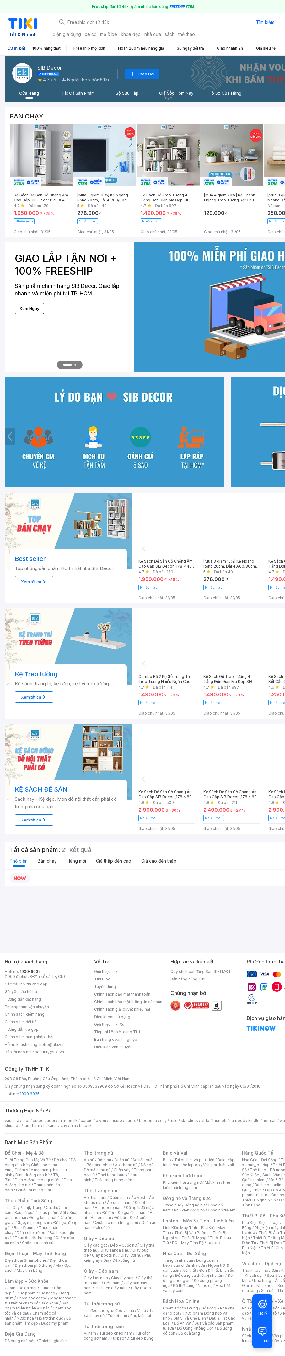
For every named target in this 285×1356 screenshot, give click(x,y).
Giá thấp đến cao (113, 861)
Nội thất (189, 1270)
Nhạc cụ (205, 1285)
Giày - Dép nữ (99, 1238)
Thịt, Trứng (33, 1207)
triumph (219, 1120)
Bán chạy (47, 861)
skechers (189, 1120)
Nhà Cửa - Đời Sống (184, 1253)
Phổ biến (19, 861)
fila (73, 1125)
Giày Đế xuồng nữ (119, 1260)
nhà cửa (152, 34)
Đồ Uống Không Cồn (195, 1328)
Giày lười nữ (131, 1255)
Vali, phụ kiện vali (218, 1164)
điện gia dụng (67, 34)
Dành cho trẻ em (31, 1232)
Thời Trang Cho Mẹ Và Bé (28, 1159)
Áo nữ (89, 1159)
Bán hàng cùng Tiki (187, 979)
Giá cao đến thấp (158, 861)
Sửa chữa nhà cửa (189, 1265)
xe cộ (90, 34)
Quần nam (119, 1197)
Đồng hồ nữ (194, 1205)
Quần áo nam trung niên (116, 1222)
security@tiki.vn (49, 1052)
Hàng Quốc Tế (257, 1153)
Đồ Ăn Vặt (182, 1323)
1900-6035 (30, 971)
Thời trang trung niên (113, 1180)
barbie (87, 1120)
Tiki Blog (102, 979)
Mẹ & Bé (276, 1180)
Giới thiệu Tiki (106, 971)
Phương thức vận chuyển (27, 1006)
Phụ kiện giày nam (111, 1288)
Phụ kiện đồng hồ (189, 1210)
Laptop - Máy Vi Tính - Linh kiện (198, 1220)
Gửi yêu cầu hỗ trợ (21, 991)
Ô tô (273, 1313)
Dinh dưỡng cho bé (32, 1174)
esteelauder (44, 1120)
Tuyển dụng (105, 986)
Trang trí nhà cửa (178, 1260)
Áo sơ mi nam (119, 1202)
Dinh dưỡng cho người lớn (38, 1180)
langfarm (32, 1125)
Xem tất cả (34, 582)
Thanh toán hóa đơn (260, 1270)
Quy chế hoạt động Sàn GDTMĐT (200, 971)
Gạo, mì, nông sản (34, 1222)
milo (174, 1120)
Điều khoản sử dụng (112, 1016)
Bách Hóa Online (181, 1301)
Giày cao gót (95, 1245)
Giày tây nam (123, 1278)
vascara (12, 1120)
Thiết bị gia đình (53, 1340)
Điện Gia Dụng (20, 1334)
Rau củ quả (24, 1212)
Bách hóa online (269, 1185)
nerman (270, 1120)
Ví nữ (141, 1310)
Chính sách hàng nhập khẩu (30, 1037)
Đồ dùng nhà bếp (20, 1340)
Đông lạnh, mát (42, 1217)
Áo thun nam (95, 1197)
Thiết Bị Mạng (194, 1237)
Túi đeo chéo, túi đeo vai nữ (109, 1310)
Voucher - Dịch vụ (261, 1263)
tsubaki (86, 1125)
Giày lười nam (96, 1278)
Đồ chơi (60, 1159)
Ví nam (90, 1333)
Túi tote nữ (117, 1315)
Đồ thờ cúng (184, 1285)
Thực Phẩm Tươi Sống (28, 1200)
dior (26, 1120)
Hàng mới (76, 861)
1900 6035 (30, 1093)
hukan (48, 1125)
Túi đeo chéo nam (115, 1333)
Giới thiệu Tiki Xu (109, 1024)
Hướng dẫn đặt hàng (23, 999)
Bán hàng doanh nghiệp (115, 1039)
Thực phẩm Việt (52, 1212)
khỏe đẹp (131, 34)
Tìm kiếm (265, 22)
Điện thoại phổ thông (33, 1265)
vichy (62, 1125)
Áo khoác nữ (126, 1164)
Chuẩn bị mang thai (33, 1190)
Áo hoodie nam (109, 1207)
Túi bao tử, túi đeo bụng (131, 1338)
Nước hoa (25, 1318)
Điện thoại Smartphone (25, 1260)
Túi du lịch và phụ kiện (194, 1159)
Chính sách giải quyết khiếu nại (122, 1009)
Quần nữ (121, 1159)
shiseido (13, 1125)
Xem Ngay (29, 308)
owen (101, 1120)
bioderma (148, 1120)
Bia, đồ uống (25, 1227)
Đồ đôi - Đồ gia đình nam (124, 1212)
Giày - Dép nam (101, 1271)
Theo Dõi (141, 74)
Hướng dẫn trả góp (22, 1029)
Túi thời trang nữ (102, 1303)
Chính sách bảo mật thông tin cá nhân (128, 1001)
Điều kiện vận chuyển (113, 1047)
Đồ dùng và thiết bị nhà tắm (199, 1275)
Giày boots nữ (104, 1255)
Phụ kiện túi (140, 1315)
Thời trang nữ (98, 1153)
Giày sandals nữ (114, 1250)
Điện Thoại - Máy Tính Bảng (35, 1253)
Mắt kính (212, 1182)
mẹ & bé (108, 34)
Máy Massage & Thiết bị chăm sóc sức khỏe (40, 1300)
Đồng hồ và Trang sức (187, 1198)
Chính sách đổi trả (21, 1021)
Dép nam (112, 1283)
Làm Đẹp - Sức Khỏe (27, 1281)
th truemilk (68, 1120)
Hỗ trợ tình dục (50, 1318)
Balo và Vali (176, 1153)
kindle (254, 1120)
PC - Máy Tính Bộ (188, 1242)
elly (163, 1120)
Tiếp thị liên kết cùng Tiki (117, 1031)
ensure (115, 1120)
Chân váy (122, 1169)
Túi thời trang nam (104, 1326)
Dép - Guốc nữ (123, 1245)
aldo (205, 1120)
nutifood (237, 1120)
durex (130, 1120)
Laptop (213, 1242)
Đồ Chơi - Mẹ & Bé (24, 1153)
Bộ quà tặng (189, 1333)
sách (170, 34)
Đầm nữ (104, 1159)
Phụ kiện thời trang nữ (182, 1182)
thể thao (186, 34)
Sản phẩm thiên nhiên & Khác (36, 1305)
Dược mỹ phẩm (54, 1323)
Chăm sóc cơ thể (32, 1298)
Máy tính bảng (29, 1270)
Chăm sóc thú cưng (180, 1308)
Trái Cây (12, 1207)
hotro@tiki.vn (51, 1044)
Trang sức (172, 1205)
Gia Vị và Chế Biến (189, 1318)
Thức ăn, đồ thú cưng (33, 1237)
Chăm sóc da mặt (21, 1288)
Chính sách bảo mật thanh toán (122, 994)
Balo (167, 1159)
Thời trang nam (100, 1190)
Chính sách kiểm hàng (25, 1014)
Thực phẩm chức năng (35, 1293)
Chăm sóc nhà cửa (39, 1242)
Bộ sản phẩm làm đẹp (38, 1321)
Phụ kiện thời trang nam (196, 1185)
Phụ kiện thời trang (183, 1175)
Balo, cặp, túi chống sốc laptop (199, 1162)
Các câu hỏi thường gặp (26, 984)
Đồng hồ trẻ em (221, 1210)
